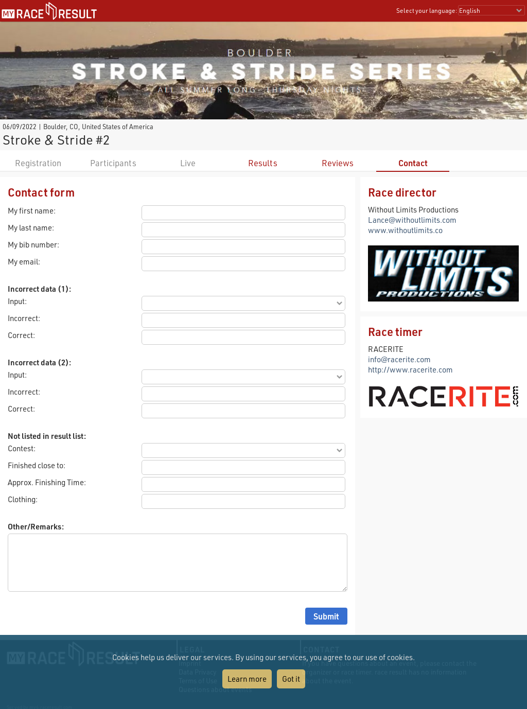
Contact (413, 162)
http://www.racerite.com (410, 369)
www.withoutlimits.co (405, 230)
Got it (291, 678)
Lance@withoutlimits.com (412, 220)
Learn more (247, 678)
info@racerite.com (399, 359)
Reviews (338, 162)
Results (262, 162)
